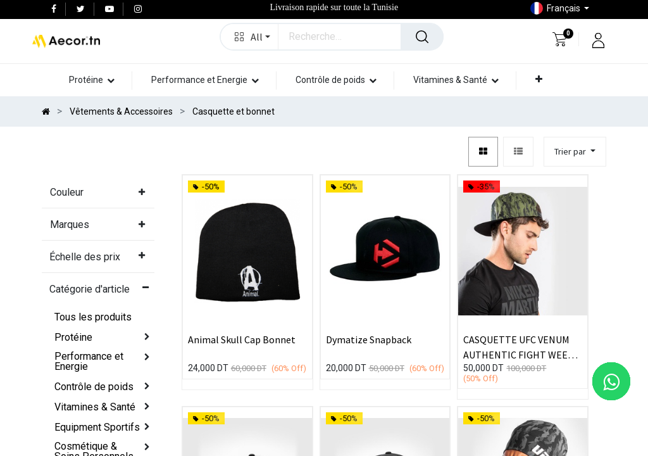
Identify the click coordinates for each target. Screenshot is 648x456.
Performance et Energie (88, 361)
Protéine (73, 337)
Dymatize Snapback (368, 339)
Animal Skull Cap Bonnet (242, 339)
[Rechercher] (422, 36)
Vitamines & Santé (94, 407)
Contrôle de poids (94, 387)
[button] (249, 36)
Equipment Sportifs (97, 427)
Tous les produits (93, 317)
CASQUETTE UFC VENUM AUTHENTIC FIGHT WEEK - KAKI (521, 346)
